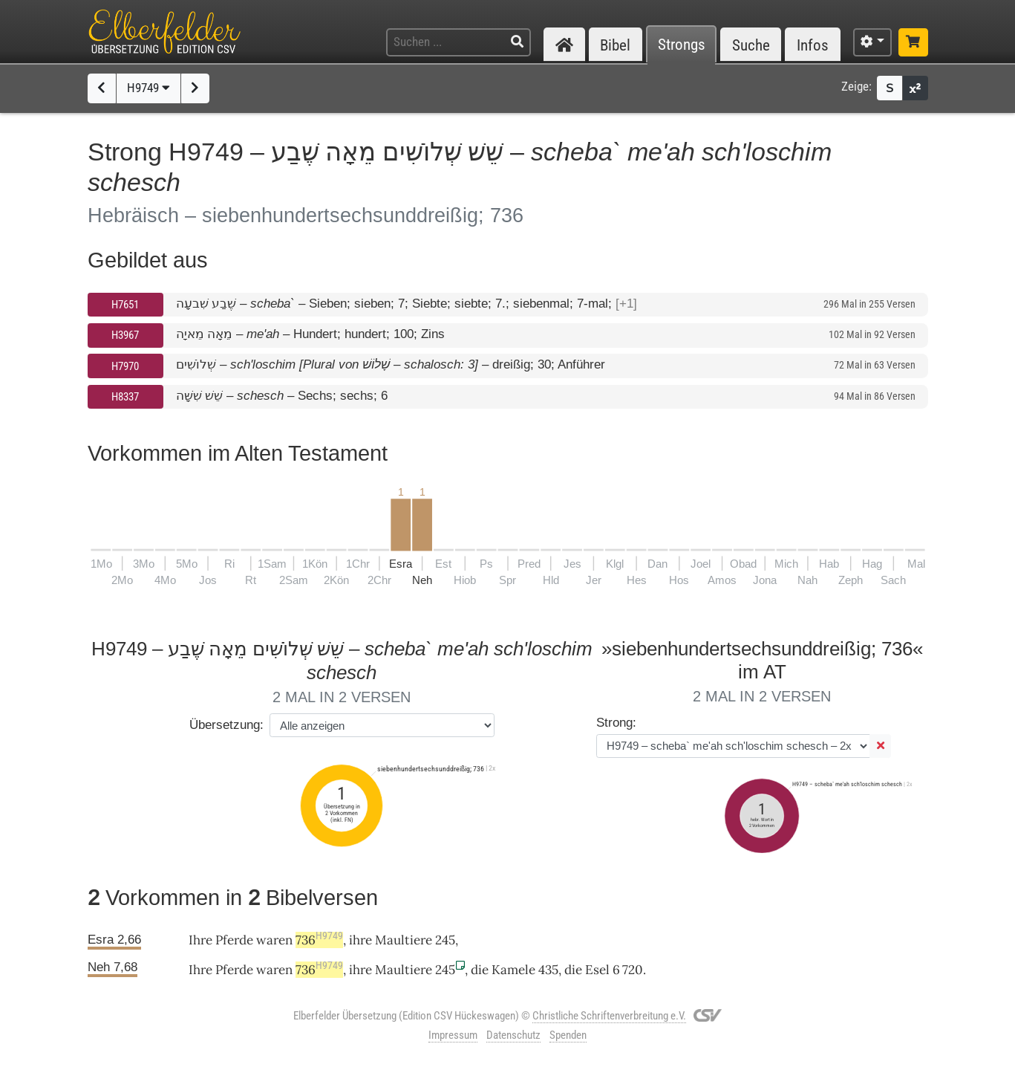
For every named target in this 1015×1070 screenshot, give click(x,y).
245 (445, 940)
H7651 (125, 304)
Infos (813, 45)
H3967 (125, 335)
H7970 (125, 366)
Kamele (513, 970)
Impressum (452, 1035)
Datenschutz (513, 1035)
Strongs (681, 45)
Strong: (616, 723)
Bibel (615, 45)
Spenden (568, 1035)
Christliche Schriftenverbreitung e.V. (609, 1015)
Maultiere (403, 940)
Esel (597, 970)
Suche (751, 45)
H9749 (148, 87)
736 (319, 940)
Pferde (234, 940)
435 (548, 970)
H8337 (125, 396)
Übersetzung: (226, 725)
